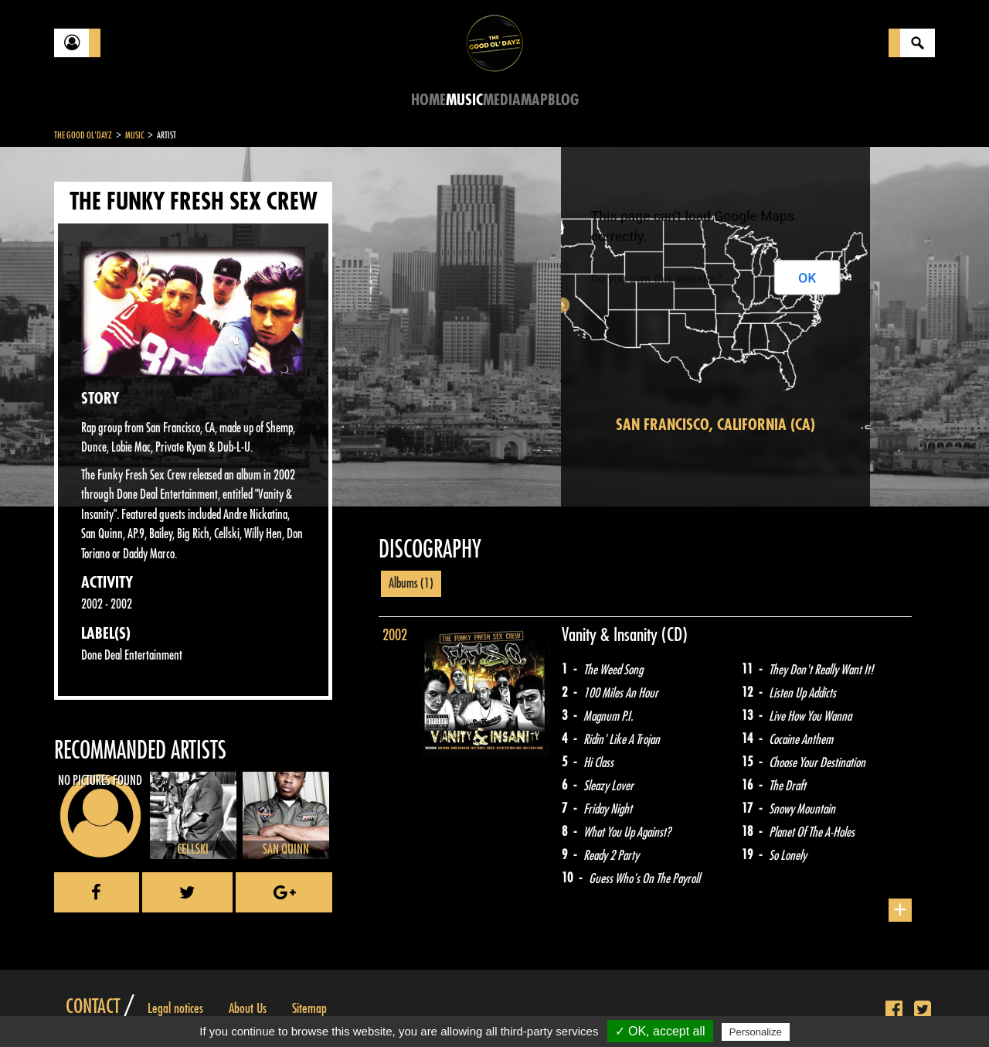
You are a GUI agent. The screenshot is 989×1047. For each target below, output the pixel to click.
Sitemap (309, 1008)
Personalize (755, 1032)
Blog (563, 100)
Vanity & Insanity (611, 635)
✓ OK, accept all (660, 1031)
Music (464, 100)
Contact (93, 1007)
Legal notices (175, 1008)
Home (428, 100)
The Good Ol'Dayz (83, 135)
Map (534, 100)
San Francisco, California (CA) (715, 425)
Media (502, 100)
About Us (248, 1008)
